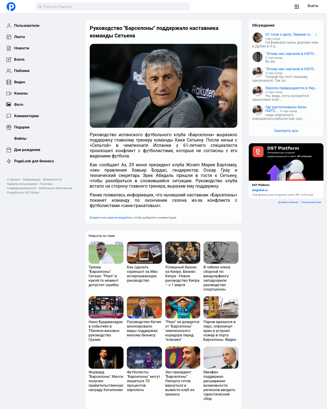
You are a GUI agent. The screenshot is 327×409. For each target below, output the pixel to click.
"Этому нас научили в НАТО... (291, 53)
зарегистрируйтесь (120, 217)
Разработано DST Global (23, 192)
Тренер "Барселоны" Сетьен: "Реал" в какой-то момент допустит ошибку (104, 276)
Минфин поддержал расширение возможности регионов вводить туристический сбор (219, 385)
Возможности (52, 179)
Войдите (95, 217)
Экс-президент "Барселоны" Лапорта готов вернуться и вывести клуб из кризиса (179, 383)
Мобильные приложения (55, 188)
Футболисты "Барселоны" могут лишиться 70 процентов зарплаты (143, 381)
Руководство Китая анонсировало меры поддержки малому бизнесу (144, 328)
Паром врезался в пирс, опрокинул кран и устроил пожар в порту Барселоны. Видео (219, 331)
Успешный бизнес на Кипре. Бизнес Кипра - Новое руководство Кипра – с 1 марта (182, 276)
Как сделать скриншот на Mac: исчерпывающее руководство (142, 274)
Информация (31, 179)
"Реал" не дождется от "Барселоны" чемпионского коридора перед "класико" (182, 331)
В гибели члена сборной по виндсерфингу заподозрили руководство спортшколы (216, 278)
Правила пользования (22, 184)
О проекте (13, 179)
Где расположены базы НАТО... (286, 109)
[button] (297, 6)
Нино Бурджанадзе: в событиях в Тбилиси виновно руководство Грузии (106, 331)
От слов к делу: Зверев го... (289, 34)
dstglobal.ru (260, 190)
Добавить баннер (288, 202)
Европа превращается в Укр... (291, 88)
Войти (313, 6)
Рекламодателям (311, 202)
